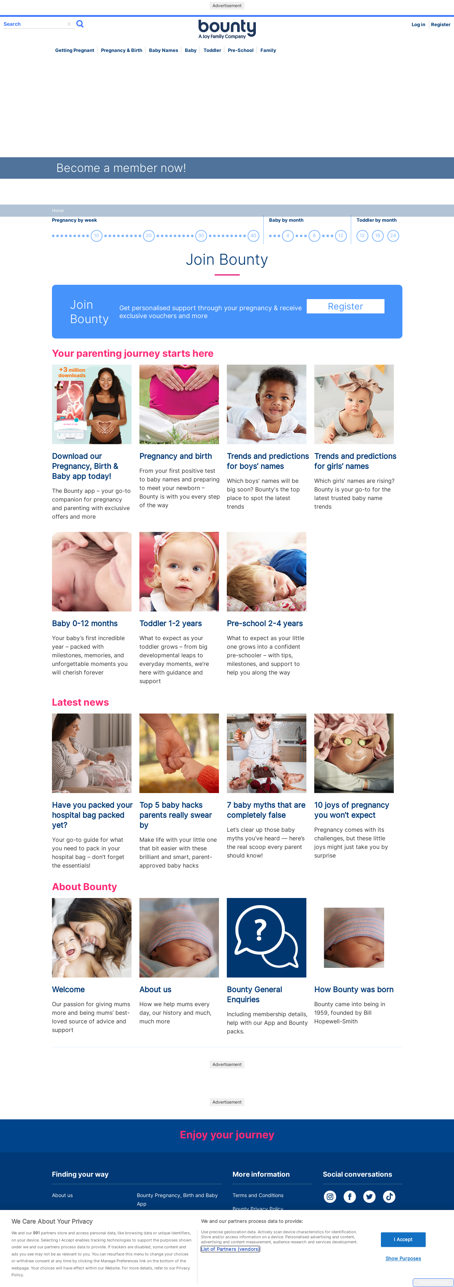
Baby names (163, 50)
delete (69, 24)
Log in (418, 24)
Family (268, 50)
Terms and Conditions (258, 1195)
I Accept (403, 1244)
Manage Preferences (433, 1282)
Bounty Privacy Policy (258, 1209)
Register (440, 24)
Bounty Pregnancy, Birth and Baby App (177, 1199)
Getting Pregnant (74, 50)
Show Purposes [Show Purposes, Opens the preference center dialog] (403, 1263)
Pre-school (241, 50)
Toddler (212, 50)
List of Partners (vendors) (230, 1253)
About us (62, 1195)
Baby (191, 50)
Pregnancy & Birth (121, 50)
